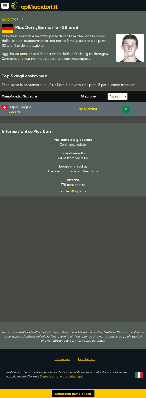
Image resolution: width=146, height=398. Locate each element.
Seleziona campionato (73, 393)
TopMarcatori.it (38, 6)
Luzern (14, 111)
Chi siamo (62, 359)
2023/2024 (88, 109)
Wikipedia (79, 191)
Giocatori (11, 19)
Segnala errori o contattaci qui (61, 376)
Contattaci (86, 359)
